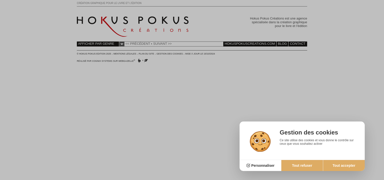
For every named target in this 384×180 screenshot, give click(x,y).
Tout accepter (344, 166)
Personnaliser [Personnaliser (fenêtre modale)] (263, 166)
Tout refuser (302, 166)
